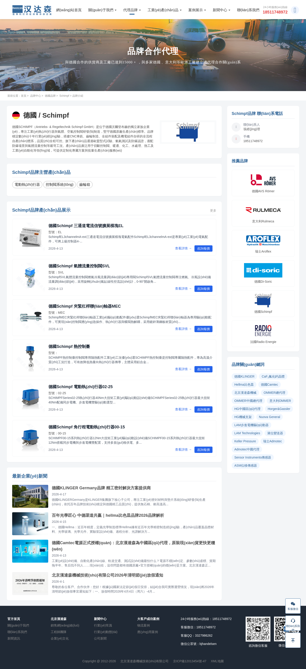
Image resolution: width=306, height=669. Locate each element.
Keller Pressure (245, 441)
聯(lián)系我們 (248, 10)
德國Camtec (269, 384)
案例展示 (197, 10)
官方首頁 (13, 619)
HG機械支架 (243, 417)
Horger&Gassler (279, 409)
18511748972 (275, 12)
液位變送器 (275, 433)
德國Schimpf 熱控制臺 (69, 346)
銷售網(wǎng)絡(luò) (65, 625)
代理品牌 (132, 10)
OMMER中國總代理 (248, 401)
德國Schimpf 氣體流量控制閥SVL (79, 266)
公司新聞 (100, 638)
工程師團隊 (58, 632)
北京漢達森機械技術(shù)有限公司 (144, 661)
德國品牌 (50, 95)
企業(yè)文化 (60, 638)
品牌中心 (35, 95)
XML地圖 (217, 661)
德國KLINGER (244, 376)
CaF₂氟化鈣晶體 (273, 376)
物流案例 (143, 625)
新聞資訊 (13, 638)
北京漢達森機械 (245, 392)
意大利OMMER (280, 401)
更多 (213, 210)
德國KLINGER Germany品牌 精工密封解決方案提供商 (101, 488)
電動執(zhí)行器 (27, 184)
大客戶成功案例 (148, 619)
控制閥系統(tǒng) (59, 184)
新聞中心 (221, 10)
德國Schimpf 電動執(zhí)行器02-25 (80, 387)
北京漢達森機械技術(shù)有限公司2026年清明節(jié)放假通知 (107, 575)
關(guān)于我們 (102, 10)
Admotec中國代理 (246, 449)
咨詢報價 (203, 248)
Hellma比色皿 (244, 384)
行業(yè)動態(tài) (105, 632)
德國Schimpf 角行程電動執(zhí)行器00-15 (86, 427)
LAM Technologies (247, 433)
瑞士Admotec (272, 441)
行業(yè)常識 (103, 625)
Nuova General (269, 417)
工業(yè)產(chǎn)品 (165, 10)
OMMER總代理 (274, 392)
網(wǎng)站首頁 (69, 10)
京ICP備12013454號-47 (189, 661)
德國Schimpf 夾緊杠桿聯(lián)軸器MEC (84, 306)
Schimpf (64, 95)
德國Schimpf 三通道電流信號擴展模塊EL (85, 226)
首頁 (23, 95)
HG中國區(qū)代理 (247, 409)
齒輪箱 (84, 184)
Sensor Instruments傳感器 (252, 457)
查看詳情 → (183, 248)
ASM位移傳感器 (245, 465)
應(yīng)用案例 (147, 632)
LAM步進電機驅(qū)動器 (251, 425)
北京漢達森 (58, 619)
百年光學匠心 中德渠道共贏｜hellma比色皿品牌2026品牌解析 (108, 515)
